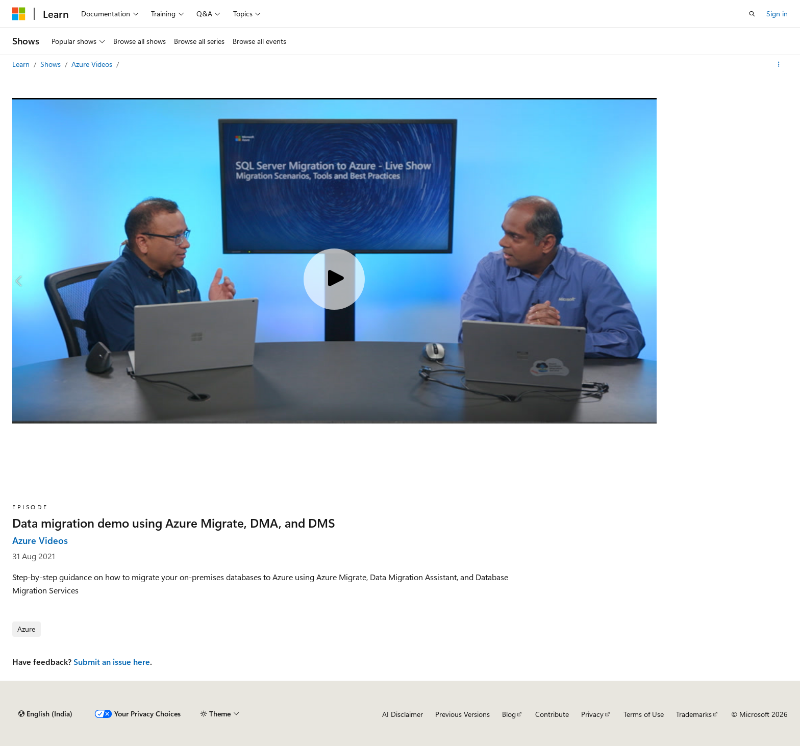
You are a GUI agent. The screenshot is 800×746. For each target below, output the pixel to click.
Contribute (552, 714)
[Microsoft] (19, 13)
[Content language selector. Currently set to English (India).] (45, 714)
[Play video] (334, 279)
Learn (22, 64)
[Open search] (752, 14)
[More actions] (779, 64)
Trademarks (694, 714)
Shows (51, 64)
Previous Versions (462, 714)
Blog (509, 714)
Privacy (592, 714)
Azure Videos (92, 64)
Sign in (777, 13)
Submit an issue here (111, 661)
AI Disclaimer (402, 714)
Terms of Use (643, 714)
